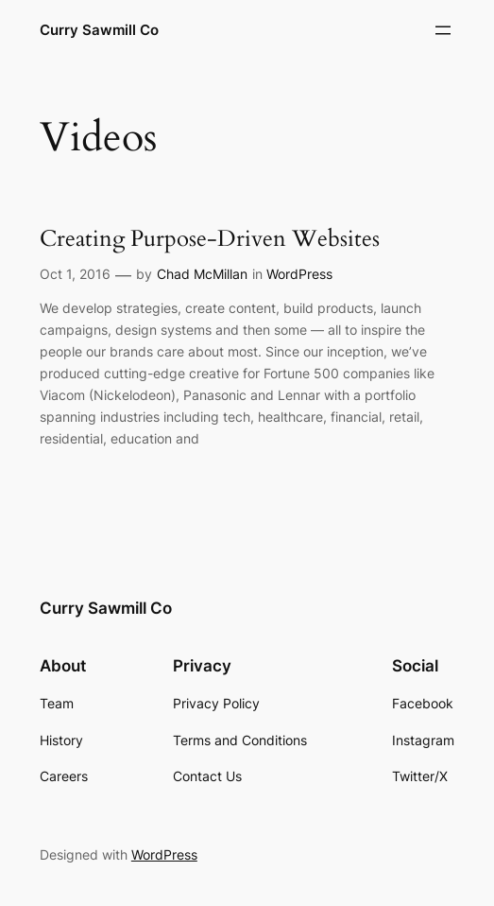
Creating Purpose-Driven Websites (210, 239)
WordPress (299, 274)
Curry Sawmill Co (99, 30)
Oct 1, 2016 (75, 274)
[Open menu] (443, 30)
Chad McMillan (202, 274)
